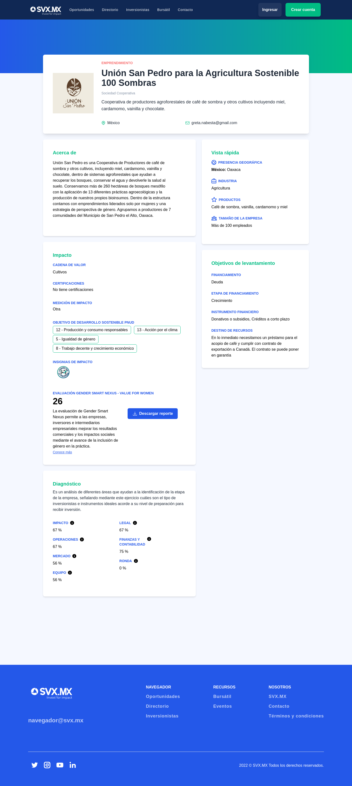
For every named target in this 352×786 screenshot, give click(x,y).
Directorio (110, 10)
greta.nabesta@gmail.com (214, 123)
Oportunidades (81, 10)
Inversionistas (137, 10)
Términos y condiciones (296, 716)
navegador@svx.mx (55, 720)
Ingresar (270, 10)
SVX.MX (277, 696)
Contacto (185, 10)
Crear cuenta (303, 10)
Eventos (222, 706)
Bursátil (163, 10)
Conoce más (62, 452)
